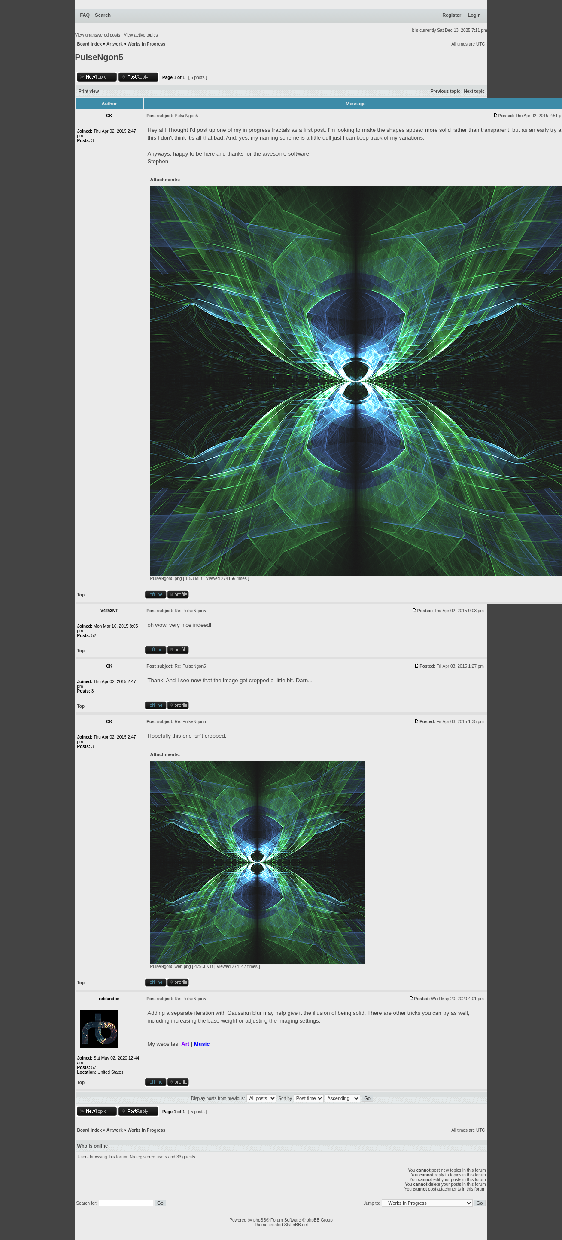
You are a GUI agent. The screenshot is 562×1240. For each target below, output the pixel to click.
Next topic (474, 91)
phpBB (259, 1220)
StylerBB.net (296, 1224)
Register (451, 15)
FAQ (85, 15)
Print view (89, 91)
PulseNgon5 (99, 57)
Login (474, 15)
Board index (89, 44)
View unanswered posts (97, 35)
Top (81, 595)
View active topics (141, 35)
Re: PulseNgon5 (190, 610)
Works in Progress (146, 44)
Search (103, 15)
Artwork (114, 44)
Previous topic (445, 91)
